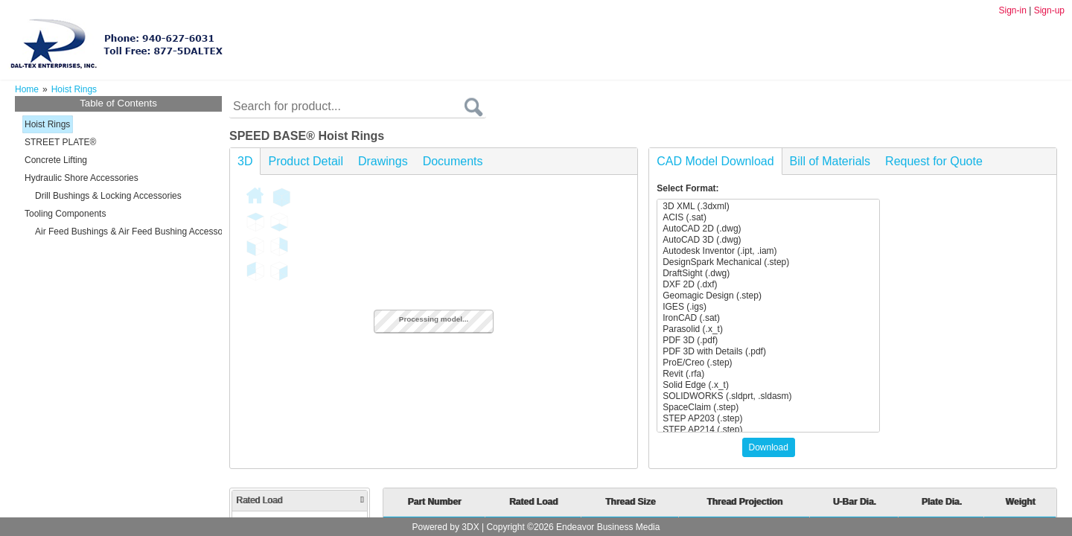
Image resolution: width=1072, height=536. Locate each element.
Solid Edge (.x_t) (768, 385)
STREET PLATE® (60, 142)
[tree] (118, 177)
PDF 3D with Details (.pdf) (768, 351)
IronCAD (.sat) (768, 318)
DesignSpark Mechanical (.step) (768, 262)
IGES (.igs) (768, 307)
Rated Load (299, 500)
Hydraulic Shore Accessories (81, 178)
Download (768, 447)
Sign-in (1012, 10)
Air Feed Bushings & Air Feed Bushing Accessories (136, 231)
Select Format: (687, 188)
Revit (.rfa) (768, 374)
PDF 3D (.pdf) (768, 340)
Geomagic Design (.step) (768, 296)
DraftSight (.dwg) (768, 273)
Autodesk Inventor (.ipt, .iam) (768, 251)
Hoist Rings (47, 124)
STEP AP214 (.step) (768, 430)
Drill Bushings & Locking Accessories (108, 196)
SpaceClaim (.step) (768, 407)
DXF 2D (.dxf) (768, 284)
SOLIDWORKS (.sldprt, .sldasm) (768, 396)
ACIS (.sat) (768, 217)
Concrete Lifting (56, 160)
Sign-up (1049, 10)
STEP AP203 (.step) (768, 418)
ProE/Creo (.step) (768, 362)
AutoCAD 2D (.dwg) (768, 228)
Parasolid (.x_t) (768, 329)
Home (27, 89)
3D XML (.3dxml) (768, 206)
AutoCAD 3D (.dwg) (768, 240)
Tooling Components (65, 213)
